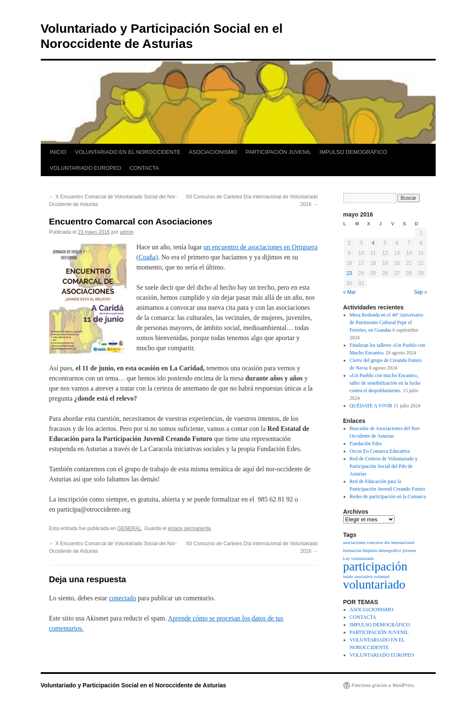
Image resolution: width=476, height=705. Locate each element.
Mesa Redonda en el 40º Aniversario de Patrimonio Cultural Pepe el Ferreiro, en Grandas (386, 322)
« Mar (349, 292)
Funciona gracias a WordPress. (383, 685)
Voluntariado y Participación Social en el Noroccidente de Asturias (133, 685)
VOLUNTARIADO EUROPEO (85, 168)
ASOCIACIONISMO (213, 152)
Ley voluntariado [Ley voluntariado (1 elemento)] (358, 558)
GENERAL (129, 528)
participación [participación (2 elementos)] (375, 566)
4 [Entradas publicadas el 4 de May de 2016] (373, 243)
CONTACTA (144, 168)
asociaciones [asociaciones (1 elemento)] (354, 542)
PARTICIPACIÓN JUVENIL (278, 152)
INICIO (58, 152)
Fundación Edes (366, 443)
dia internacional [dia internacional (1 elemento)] (399, 542)
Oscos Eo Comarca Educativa (380, 451)
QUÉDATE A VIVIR (371, 406)
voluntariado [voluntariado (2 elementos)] (374, 584)
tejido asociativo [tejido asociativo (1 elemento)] (358, 576)
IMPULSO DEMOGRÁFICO (353, 152)
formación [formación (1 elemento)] (352, 550)
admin (127, 232)
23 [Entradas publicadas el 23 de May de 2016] (349, 273)
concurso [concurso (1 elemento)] (375, 542)
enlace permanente (189, 528)
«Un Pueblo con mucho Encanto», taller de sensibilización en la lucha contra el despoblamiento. (385, 382)
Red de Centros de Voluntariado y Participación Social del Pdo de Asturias (384, 466)
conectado (122, 598)
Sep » (420, 292)
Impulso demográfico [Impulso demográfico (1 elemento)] (382, 550)
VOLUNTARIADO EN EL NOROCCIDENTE (127, 152)
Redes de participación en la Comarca (388, 496)
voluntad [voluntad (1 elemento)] (381, 576)
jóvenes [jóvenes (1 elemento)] (409, 550)
